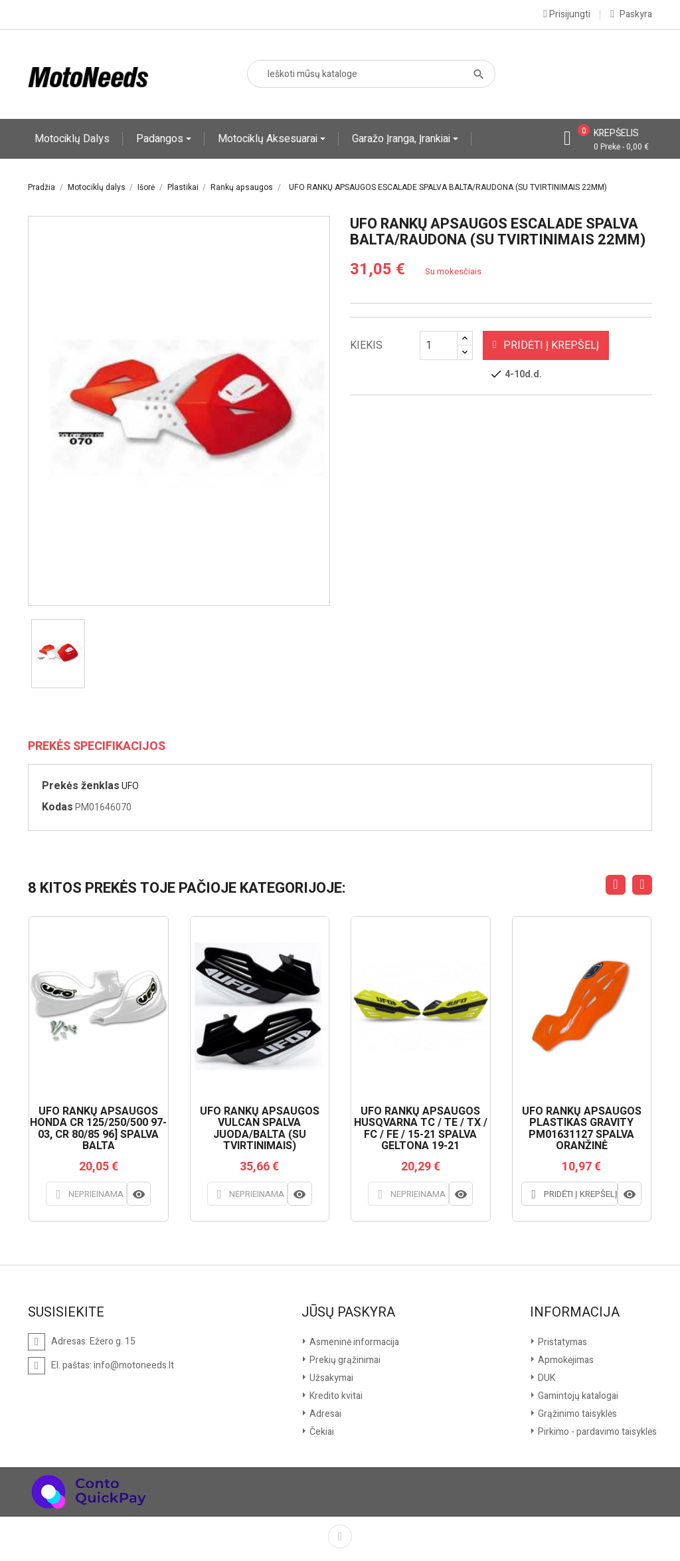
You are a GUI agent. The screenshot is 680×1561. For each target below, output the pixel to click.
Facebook (340, 1536)
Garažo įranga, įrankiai (402, 139)
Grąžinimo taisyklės (576, 1413)
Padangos (161, 139)
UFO (130, 786)
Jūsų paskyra (348, 1312)
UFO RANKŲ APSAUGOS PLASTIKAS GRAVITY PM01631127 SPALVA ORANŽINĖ (581, 1129)
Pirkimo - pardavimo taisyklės (596, 1431)
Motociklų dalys (72, 139)
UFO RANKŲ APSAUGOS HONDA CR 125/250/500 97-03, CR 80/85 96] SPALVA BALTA (98, 1129)
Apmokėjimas (565, 1359)
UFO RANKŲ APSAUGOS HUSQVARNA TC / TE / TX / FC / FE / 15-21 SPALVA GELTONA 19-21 (420, 1129)
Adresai (324, 1413)
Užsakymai (330, 1377)
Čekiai (320, 1431)
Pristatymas (561, 1341)
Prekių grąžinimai (344, 1359)
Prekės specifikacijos (96, 747)
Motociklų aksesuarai (269, 139)
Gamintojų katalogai (577, 1395)
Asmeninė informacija (353, 1341)
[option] (58, 653)
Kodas (57, 807)
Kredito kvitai (335, 1395)
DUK (545, 1377)
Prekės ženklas (81, 786)
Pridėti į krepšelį (546, 345)
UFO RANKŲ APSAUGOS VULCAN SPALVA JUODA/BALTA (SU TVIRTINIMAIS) (259, 1129)
